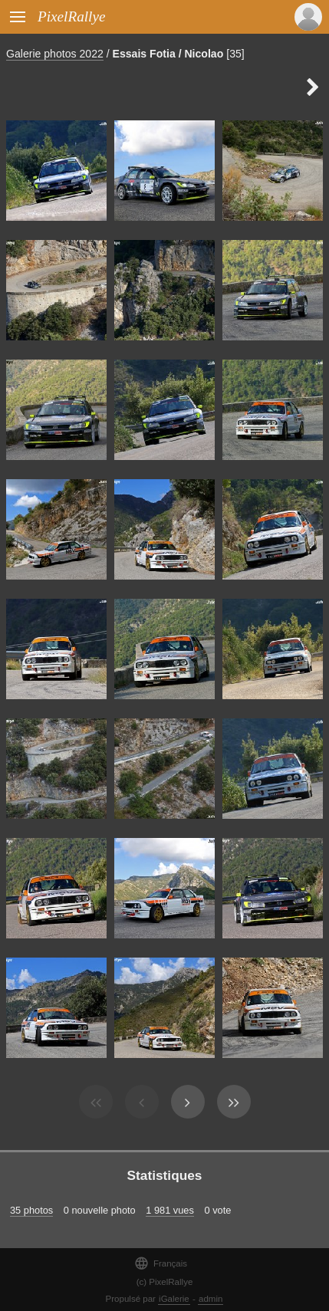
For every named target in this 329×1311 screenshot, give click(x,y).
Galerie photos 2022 (55, 54)
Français (160, 1263)
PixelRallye (71, 16)
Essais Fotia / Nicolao (168, 54)
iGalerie (174, 1298)
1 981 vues (170, 1210)
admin (210, 1298)
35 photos (31, 1210)
